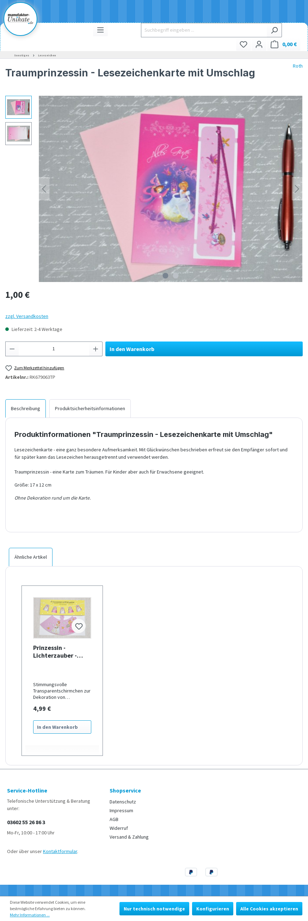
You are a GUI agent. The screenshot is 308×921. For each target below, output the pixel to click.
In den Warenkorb (132, 348)
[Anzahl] (54, 349)
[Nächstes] (297, 188)
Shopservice (125, 790)
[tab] (25, 408)
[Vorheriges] (44, 188)
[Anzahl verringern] (12, 349)
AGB (114, 819)
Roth (298, 66)
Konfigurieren (212, 909)
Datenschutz (123, 801)
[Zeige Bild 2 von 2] (176, 275)
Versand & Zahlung (129, 837)
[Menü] (100, 30)
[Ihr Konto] (259, 44)
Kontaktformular (60, 851)
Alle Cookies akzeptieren (269, 909)
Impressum (121, 810)
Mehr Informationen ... (30, 914)
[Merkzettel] (243, 44)
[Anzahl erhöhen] (96, 349)
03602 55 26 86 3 (26, 822)
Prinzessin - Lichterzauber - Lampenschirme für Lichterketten (60, 651)
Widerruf (119, 828)
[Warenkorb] (284, 44)
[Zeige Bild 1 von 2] (165, 275)
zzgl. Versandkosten (26, 316)
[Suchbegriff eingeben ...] (204, 30)
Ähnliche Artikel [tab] (30, 557)
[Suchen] (274, 30)
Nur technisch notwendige (154, 909)
